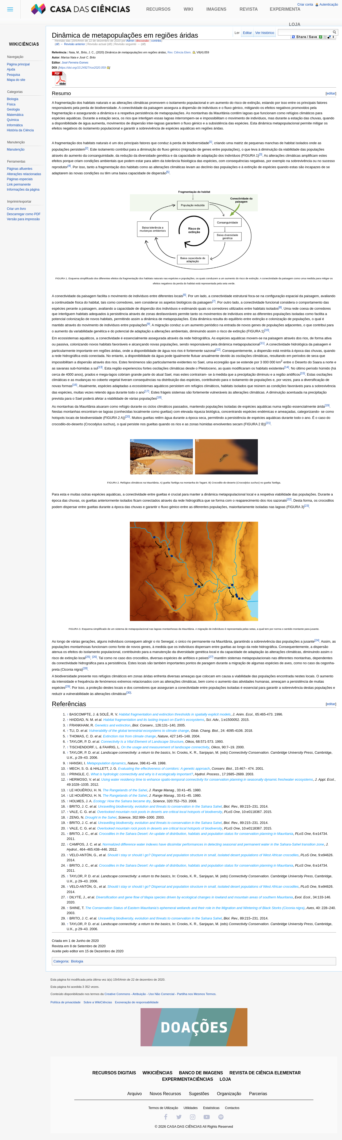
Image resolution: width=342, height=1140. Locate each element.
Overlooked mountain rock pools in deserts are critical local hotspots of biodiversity (161, 812)
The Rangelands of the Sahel (126, 790)
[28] (101, 668)
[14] (300, 367)
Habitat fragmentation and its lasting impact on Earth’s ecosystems (155, 720)
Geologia (13, 109)
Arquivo (135, 1095)
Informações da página (23, 189)
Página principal (18, 64)
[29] (69, 686)
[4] (84, 166)
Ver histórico (264, 33)
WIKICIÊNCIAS (158, 1074)
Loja (295, 24)
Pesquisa (14, 75)
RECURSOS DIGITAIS (115, 1074)
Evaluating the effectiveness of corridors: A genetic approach (166, 769)
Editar (246, 33)
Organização (229, 1095)
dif (58, 44)
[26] (96, 657)
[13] (113, 367)
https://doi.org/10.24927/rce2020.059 (84, 68)
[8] (313, 307)
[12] (219, 349)
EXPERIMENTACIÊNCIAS (188, 1081)
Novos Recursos (166, 1095)
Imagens (217, 9)
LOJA (226, 1081)
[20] (138, 417)
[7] (231, 301)
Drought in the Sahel (102, 818)
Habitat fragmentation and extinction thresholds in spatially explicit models (176, 715)
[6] (186, 295)
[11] (264, 343)
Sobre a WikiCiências (100, 1003)
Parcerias (259, 1095)
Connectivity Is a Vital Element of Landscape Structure (144, 742)
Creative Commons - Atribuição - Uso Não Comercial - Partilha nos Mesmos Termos (161, 995)
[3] (262, 154)
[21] (283, 423)
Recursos (158, 9)
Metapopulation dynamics (108, 763)
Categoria (62, 962)
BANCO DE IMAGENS (201, 1074)
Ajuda (11, 69)
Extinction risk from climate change (131, 736)
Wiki (188, 9)
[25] (89, 657)
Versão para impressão (23, 219)
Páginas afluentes (20, 169)
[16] (103, 385)
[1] (212, 142)
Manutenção (16, 149)
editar (330, 94)
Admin (132, 40)
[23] (324, 506)
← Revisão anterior (74, 44)
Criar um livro (16, 209)
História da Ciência (20, 130)
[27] (213, 657)
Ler (236, 33)
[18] (202, 397)
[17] (181, 391)
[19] (329, 405)
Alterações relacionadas (24, 174)
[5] (195, 172)
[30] (133, 692)
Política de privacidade (67, 1003)
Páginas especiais (20, 179)
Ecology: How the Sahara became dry (124, 801)
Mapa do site (16, 80)
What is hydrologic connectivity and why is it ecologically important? (144, 774)
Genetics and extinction (114, 726)
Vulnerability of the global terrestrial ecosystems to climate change (141, 731)
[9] (182, 324)
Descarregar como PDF (24, 214)
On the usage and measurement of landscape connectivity (167, 747)
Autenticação (328, 4)
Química (13, 120)
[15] (322, 373)
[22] (291, 499)
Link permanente (19, 184)
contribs (158, 40)
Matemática (15, 115)
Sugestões (199, 1095)
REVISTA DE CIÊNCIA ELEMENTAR (265, 1074)
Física (11, 104)
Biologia (79, 962)
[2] (88, 148)
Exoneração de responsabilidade (138, 1003)
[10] (318, 330)
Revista (249, 9)
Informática (15, 125)
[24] (318, 640)
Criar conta (305, 4)
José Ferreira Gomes (77, 62)
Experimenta (285, 9)
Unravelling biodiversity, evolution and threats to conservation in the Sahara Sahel (162, 807)
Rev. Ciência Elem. (181, 52)
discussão (144, 40)
